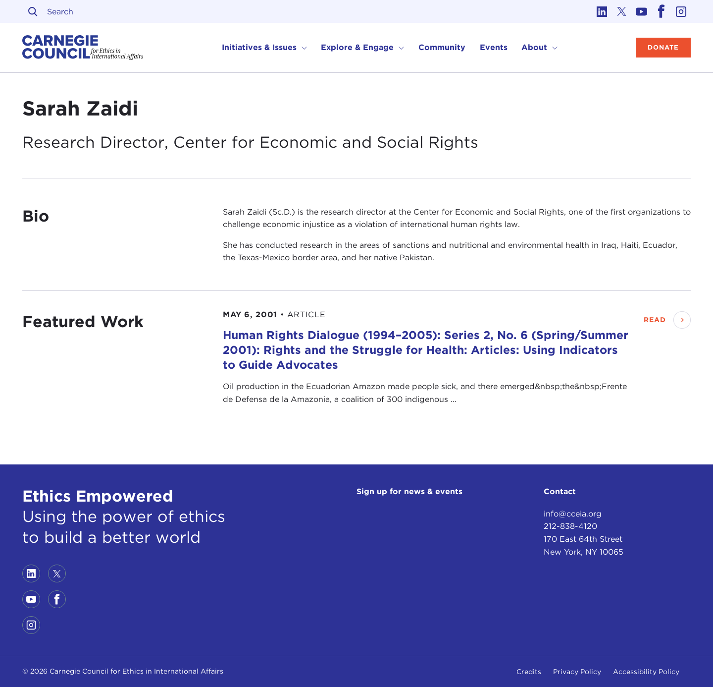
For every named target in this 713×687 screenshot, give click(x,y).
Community (441, 47)
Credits (528, 672)
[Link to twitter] (621, 11)
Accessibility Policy (646, 672)
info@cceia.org (573, 513)
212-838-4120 (570, 526)
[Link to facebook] (661, 11)
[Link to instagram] (681, 11)
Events (494, 47)
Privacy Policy (577, 672)
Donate (663, 47)
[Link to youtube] (641, 11)
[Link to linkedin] (601, 11)
